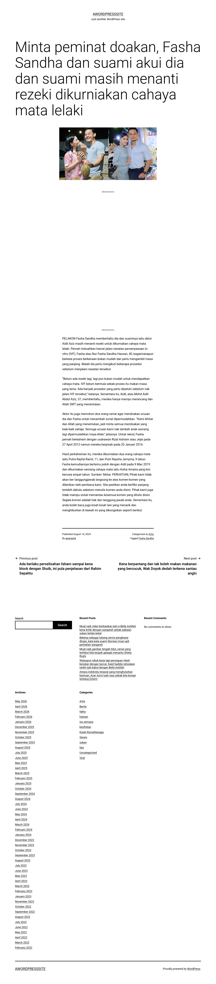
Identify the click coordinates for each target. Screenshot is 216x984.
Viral (82, 757)
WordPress (193, 968)
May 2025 (21, 763)
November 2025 (24, 732)
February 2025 (23, 778)
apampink (71, 538)
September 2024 (25, 793)
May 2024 (21, 814)
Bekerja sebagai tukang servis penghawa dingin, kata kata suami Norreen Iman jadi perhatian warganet (104, 641)
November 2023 (24, 845)
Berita (83, 706)
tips (82, 747)
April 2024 (21, 819)
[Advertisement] (108, 214)
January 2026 (23, 721)
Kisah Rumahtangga (92, 732)
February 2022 (23, 947)
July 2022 (21, 922)
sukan (83, 742)
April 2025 (21, 768)
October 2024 (23, 788)
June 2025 (21, 757)
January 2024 (23, 834)
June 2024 (21, 809)
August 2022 (22, 916)
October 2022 (23, 906)
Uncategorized (88, 752)
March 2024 (22, 824)
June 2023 (21, 870)
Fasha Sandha (146, 538)
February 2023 (23, 891)
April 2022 (21, 937)
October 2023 (23, 850)
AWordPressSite (108, 14)
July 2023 (21, 865)
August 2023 (22, 860)
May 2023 (21, 875)
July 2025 (21, 752)
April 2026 (21, 706)
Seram (83, 737)
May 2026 (21, 701)
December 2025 (24, 727)
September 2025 (25, 742)
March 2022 (22, 942)
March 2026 (22, 711)
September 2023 (25, 855)
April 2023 (21, 881)
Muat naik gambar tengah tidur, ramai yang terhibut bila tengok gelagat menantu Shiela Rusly (106, 652)
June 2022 (21, 927)
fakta (83, 711)
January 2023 (23, 896)
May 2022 (21, 932)
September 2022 (25, 911)
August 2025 (22, 747)
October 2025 (23, 737)
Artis (151, 534)
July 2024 (21, 804)
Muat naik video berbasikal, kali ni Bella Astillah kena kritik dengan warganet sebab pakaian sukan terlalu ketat (108, 630)
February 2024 (23, 829)
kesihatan (85, 727)
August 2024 (22, 798)
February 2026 (23, 716)
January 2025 (23, 783)
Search (19, 618)
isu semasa (86, 721)
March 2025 (22, 773)
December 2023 (24, 840)
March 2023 (22, 886)
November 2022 (24, 901)
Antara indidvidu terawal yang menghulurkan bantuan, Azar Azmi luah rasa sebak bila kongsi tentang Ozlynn (108, 675)
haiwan (84, 716)
